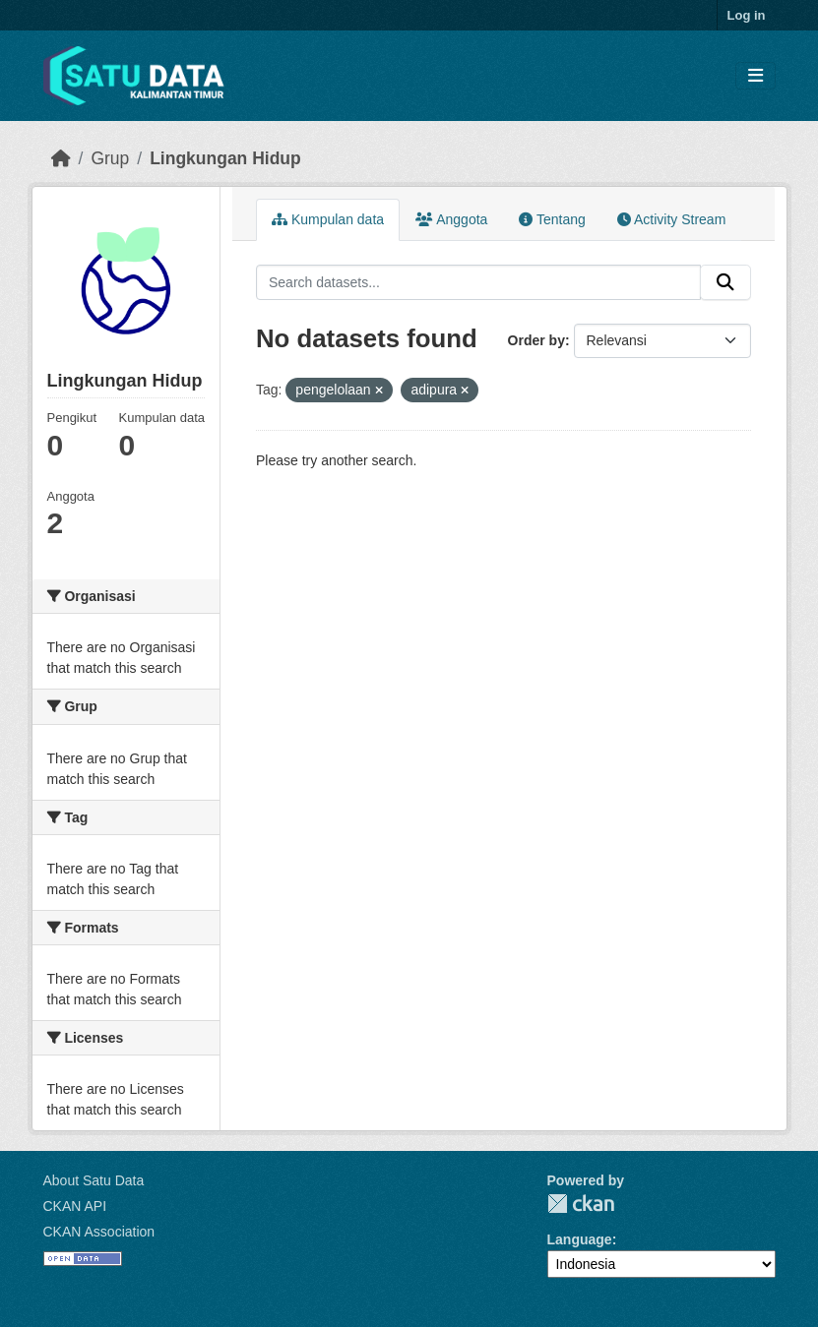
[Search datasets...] (478, 282)
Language (579, 1239)
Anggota (451, 219)
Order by (536, 340)
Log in (746, 15)
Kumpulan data (328, 219)
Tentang (552, 219)
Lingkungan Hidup (225, 158)
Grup (110, 158)
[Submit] (725, 282)
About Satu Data (94, 1180)
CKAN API (75, 1206)
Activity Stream (671, 219)
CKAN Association (99, 1231)
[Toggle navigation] (755, 76)
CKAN (580, 1203)
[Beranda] (61, 158)
